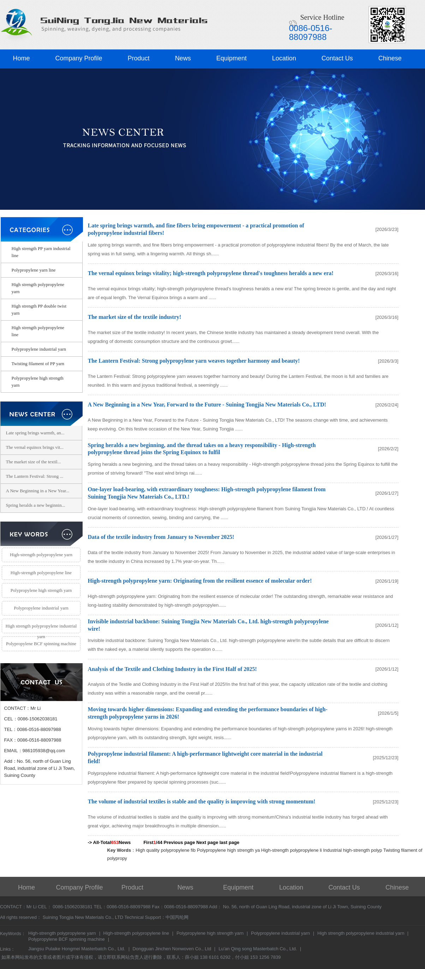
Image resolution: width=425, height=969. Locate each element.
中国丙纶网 (177, 917)
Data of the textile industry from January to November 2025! (161, 537)
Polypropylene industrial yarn (39, 349)
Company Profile (78, 58)
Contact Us (337, 58)
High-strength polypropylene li (291, 850)
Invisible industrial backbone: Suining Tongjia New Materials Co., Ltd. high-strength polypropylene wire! (208, 625)
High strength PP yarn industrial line (41, 252)
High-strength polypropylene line (41, 572)
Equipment (231, 58)
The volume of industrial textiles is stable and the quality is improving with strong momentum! (202, 801)
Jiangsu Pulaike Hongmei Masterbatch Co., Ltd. (76, 949)
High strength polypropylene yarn (38, 288)
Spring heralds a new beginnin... (35, 505)
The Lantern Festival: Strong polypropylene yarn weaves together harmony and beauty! (194, 361)
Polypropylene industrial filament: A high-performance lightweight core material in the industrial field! (205, 757)
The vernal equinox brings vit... (35, 447)
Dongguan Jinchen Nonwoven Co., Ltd (172, 949)
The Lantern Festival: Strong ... (35, 476)
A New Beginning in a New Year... (38, 490)
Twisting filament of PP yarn (38, 363)
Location (284, 58)
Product (139, 58)
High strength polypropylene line (38, 331)
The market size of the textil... (33, 461)
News (183, 58)
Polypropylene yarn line (34, 270)
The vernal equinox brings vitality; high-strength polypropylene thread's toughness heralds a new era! (211, 273)
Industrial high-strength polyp (352, 850)
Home (21, 58)
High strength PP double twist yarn (39, 309)
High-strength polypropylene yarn (41, 554)
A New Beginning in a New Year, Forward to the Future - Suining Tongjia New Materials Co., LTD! (207, 405)
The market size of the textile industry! (134, 317)
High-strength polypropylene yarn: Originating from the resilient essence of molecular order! (200, 581)
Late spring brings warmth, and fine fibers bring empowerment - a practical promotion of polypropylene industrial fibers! (196, 229)
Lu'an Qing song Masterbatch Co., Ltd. (258, 949)
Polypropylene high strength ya (228, 850)
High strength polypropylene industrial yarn (41, 628)
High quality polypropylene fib (166, 850)
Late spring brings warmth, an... (35, 432)
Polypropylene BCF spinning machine (41, 643)
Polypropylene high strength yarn (38, 381)
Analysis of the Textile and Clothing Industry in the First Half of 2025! (172, 669)
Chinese (390, 58)
